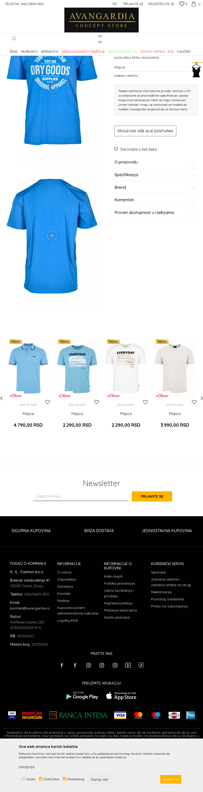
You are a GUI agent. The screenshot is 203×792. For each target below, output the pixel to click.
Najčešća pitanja (118, 648)
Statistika (51, 779)
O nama (64, 617)
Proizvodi (56, 49)
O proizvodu (155, 205)
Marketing (76, 779)
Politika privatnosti (119, 628)
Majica (28, 463)
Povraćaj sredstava (167, 644)
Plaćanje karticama (120, 655)
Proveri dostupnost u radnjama (155, 255)
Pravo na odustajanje (169, 651)
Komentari (155, 243)
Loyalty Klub (67, 665)
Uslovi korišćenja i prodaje (119, 638)
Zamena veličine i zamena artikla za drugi (171, 627)
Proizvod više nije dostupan (145, 174)
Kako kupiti (113, 621)
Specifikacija (155, 218)
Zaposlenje (66, 624)
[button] (197, 39)
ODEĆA (71, 49)
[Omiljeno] (183, 4)
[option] (28, 436)
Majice (84, 49)
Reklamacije (161, 637)
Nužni (30, 779)
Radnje (63, 645)
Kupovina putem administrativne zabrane (77, 655)
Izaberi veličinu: (126, 118)
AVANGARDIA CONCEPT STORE (24, 49)
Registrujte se (161, 4)
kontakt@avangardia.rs (30, 653)
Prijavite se (157, 541)
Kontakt (63, 638)
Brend (155, 230)
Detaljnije (27, 767)
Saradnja (65, 631)
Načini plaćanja (117, 662)
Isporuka (158, 617)
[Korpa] (195, 3)
